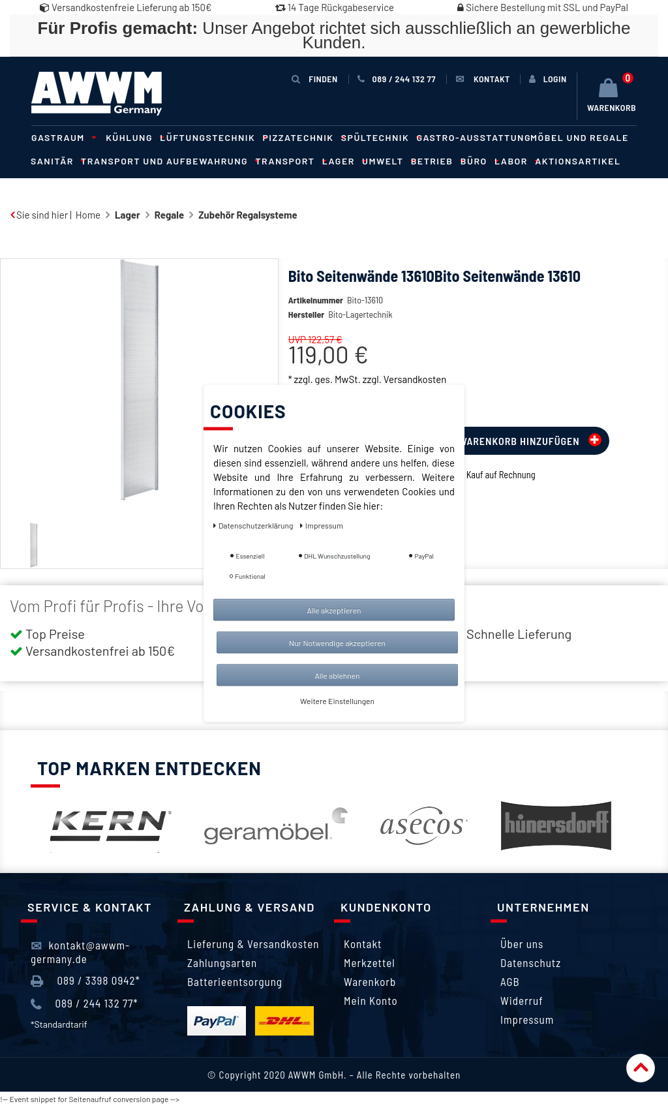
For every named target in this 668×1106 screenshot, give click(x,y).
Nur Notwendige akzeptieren (337, 642)
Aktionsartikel (577, 160)
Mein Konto (371, 1000)
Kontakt (363, 943)
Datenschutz (530, 962)
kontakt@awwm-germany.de (80, 951)
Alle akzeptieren (334, 609)
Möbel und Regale (579, 137)
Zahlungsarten (222, 962)
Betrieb (436, 160)
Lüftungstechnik (211, 137)
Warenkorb (370, 981)
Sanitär (56, 160)
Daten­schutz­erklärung (254, 524)
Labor (515, 160)
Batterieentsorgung (234, 981)
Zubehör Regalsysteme (247, 215)
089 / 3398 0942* (85, 981)
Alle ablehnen (336, 674)
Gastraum (62, 137)
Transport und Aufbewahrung (168, 160)
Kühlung (133, 137)
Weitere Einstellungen (337, 700)
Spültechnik (379, 137)
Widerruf (521, 1000)
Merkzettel (369, 962)
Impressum (527, 1019)
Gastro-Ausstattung (473, 137)
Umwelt (387, 160)
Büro (478, 160)
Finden (314, 78)
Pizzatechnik (302, 137)
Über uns (521, 943)
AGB (510, 981)
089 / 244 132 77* (84, 1003)
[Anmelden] (548, 79)
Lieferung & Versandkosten (253, 943)
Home (88, 215)
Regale (169, 215)
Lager (342, 160)
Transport (288, 160)
